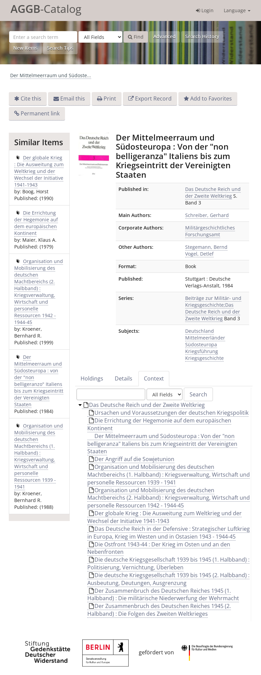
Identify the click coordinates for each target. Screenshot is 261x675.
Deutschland (199, 331)
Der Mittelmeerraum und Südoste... (50, 75)
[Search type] (100, 37)
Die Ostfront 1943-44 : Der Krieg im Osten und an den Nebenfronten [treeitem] (158, 548)
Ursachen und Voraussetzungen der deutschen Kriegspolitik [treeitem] (168, 412)
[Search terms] (43, 37)
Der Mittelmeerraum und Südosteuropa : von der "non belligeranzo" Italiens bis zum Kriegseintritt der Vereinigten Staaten (38, 381)
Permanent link (40, 113)
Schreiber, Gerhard (207, 215)
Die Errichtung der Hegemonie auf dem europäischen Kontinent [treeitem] (159, 424)
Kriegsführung (201, 351)
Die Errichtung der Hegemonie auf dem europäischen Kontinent (36, 223)
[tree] (164, 511)
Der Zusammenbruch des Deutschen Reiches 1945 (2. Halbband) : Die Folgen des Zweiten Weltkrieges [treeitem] (159, 609)
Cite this (31, 98)
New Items (25, 48)
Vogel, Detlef (199, 254)
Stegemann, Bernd (206, 247)
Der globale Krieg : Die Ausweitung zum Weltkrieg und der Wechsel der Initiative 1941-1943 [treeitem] (164, 517)
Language (237, 10)
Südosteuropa (201, 344)
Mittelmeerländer (205, 337)
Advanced (164, 36)
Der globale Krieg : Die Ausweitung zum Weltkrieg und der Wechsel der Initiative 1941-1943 (39, 171)
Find (136, 37)
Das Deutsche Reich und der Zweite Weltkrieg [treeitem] (144, 405)
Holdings (92, 378)
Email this (72, 98)
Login (205, 10)
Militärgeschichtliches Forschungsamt (210, 231)
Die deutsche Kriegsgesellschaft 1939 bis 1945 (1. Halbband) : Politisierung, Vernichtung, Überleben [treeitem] (168, 563)
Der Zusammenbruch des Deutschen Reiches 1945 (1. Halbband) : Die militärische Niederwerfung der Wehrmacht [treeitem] (163, 594)
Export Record (153, 98)
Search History (202, 36)
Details (123, 378)
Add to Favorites (211, 98)
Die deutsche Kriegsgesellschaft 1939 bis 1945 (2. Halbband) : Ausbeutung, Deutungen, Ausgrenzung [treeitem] (168, 579)
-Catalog (45, 8)
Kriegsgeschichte (204, 358)
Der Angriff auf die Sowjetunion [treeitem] (131, 459)
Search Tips (60, 48)
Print (110, 98)
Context (154, 378)
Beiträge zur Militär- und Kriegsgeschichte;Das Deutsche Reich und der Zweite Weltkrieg (213, 308)
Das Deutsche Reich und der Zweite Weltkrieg (213, 192)
